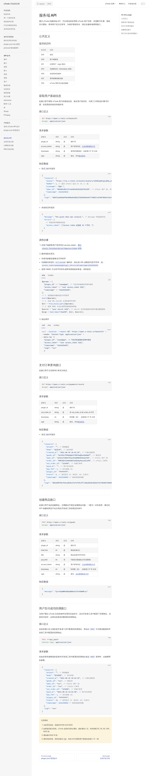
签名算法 (82, 156)
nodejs (50, 275)
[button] (16, 10)
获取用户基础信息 (127, 22)
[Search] (44, 3)
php (43, 275)
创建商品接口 (126, 30)
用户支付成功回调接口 (129, 33)
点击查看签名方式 (82, 574)
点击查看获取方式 (88, 146)
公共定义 (124, 18)
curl (43, 325)
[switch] (143, 3)
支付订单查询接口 (127, 26)
